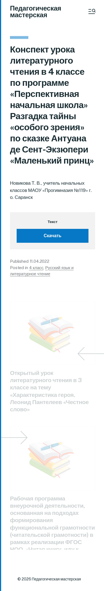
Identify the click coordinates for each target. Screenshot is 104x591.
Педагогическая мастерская (35, 11)
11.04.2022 (40, 262)
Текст (52, 222)
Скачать (53, 236)
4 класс (36, 268)
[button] (91, 11)
